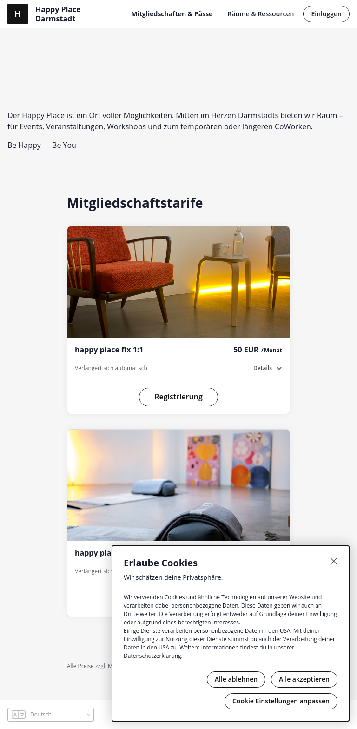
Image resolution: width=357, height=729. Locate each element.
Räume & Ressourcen (260, 13)
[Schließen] (334, 561)
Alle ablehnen (236, 679)
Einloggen (326, 13)
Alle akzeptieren (304, 679)
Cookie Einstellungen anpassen (281, 700)
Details (262, 368)
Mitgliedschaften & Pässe (171, 13)
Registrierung (178, 396)
